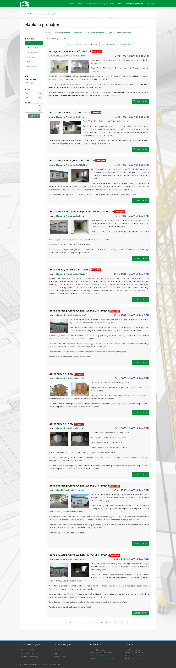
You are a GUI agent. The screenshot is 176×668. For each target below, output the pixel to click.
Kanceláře (78, 33)
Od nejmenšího (108, 44)
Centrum (32, 57)
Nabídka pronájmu (135, 3)
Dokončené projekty (29, 657)
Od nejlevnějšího (74, 44)
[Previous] (74, 623)
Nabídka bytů (116, 3)
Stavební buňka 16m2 (61, 423)
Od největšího (125, 44)
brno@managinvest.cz (105, 658)
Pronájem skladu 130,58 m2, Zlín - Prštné (72, 160)
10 (115, 623)
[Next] (123, 623)
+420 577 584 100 (135, 655)
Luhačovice (32, 66)
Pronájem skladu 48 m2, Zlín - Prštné (70, 51)
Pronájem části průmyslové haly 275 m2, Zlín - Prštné (79, 485)
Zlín (55, 14)
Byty (110, 33)
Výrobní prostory (62, 33)
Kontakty (151, 3)
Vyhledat (34, 116)
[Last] (127, 623)
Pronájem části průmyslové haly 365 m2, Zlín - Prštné (79, 310)
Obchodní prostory (95, 33)
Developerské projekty (96, 3)
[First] (70, 623)
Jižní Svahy (33, 52)
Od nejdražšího (91, 44)
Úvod (71, 3)
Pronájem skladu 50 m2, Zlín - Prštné (70, 112)
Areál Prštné (34, 47)
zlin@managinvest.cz (139, 658)
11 (119, 623)
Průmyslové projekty (29, 653)
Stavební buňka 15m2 (61, 373)
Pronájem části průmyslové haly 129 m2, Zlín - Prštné (79, 554)
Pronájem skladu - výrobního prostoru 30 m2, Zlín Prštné (81, 211)
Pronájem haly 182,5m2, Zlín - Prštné (69, 269)
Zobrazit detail (140, 101)
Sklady (47, 33)
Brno (29, 62)
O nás (79, 3)
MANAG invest (30, 14)
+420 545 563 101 (100, 655)
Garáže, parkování (123, 33)
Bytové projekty (27, 650)
